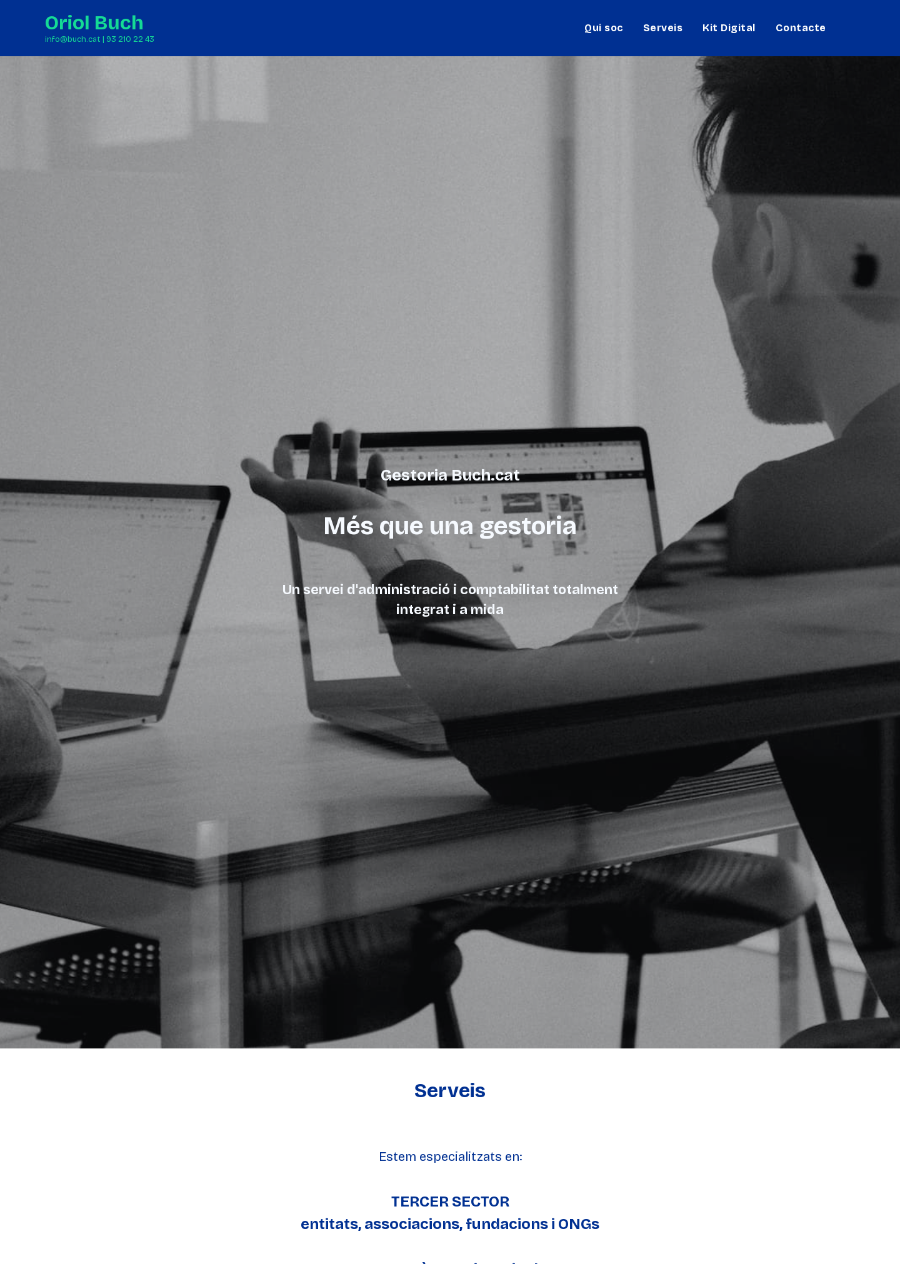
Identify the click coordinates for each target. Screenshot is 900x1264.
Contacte (801, 28)
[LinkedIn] (851, 27)
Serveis (663, 28)
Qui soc (603, 28)
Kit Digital (729, 28)
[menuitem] (603, 28)
